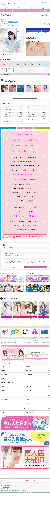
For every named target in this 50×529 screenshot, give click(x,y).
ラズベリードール (30, 408)
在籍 (20, 10)
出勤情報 (28, 366)
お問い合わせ (4, 378)
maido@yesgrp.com (8, 485)
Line (3, 412)
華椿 (28, 399)
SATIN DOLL (29, 386)
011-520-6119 (6, 487)
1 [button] (3, 54)
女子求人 (31, 8)
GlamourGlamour (5, 403)
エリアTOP (4, 480)
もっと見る (25, 97)
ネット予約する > (4, 71)
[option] (12, 40)
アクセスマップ (29, 374)
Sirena (3, 408)
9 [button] (19, 54)
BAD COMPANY (5, 399)
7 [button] (15, 54)
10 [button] (21, 54)
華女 (28, 403)
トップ (4, 10)
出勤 (12, 10)
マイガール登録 (13, 21)
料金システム (29, 370)
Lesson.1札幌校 (30, 390)
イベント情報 (4, 374)
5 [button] (11, 54)
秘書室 (3, 390)
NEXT (47, 15)
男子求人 (43, 8)
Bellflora (3, 386)
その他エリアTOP (30, 480)
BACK (43, 15)
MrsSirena (4, 395)
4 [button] (9, 54)
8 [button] (17, 54)
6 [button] (13, 54)
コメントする (36, 267)
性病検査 (27, 477)
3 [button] (7, 54)
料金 (29, 10)
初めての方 (18, 8)
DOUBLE (29, 395)
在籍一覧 (3, 370)
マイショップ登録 (22, 3)
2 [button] (5, 54)
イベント (37, 10)
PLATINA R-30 (30, 412)
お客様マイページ (45, 2)
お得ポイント (6, 8)
